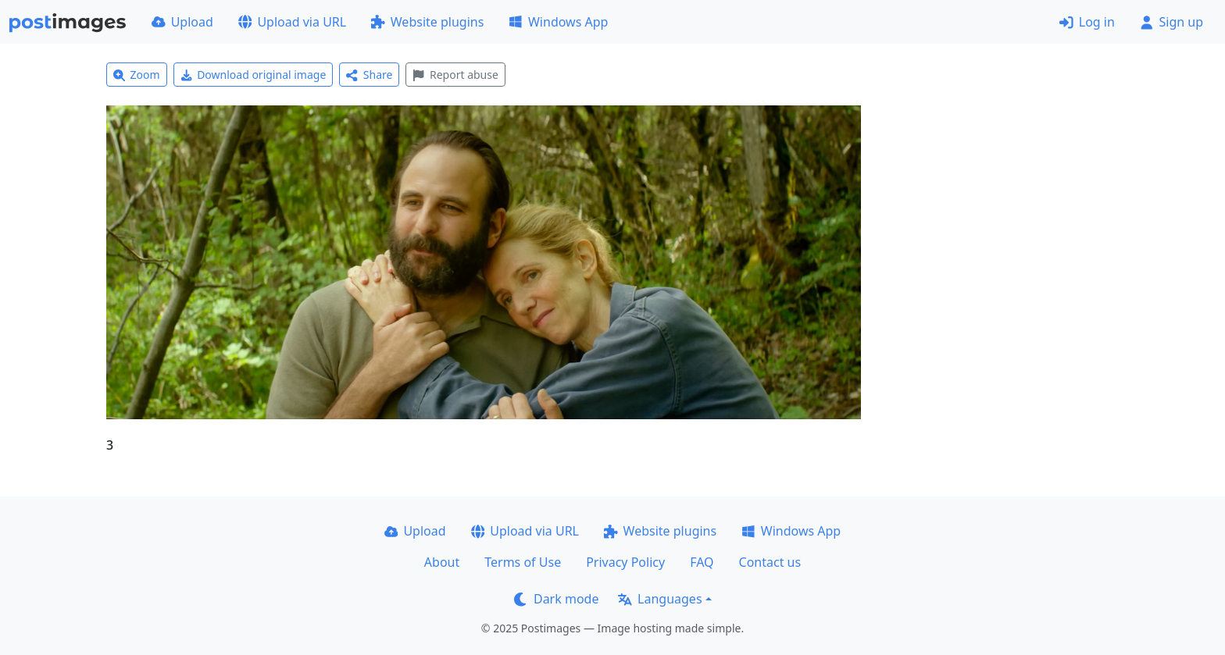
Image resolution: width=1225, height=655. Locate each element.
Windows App (558, 21)
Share (369, 74)
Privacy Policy (625, 562)
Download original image (253, 74)
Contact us (770, 562)
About (441, 562)
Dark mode (556, 598)
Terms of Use (522, 562)
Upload (182, 21)
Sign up (1171, 21)
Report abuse (455, 74)
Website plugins (427, 21)
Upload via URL (292, 21)
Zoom (136, 74)
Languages (660, 598)
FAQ (701, 562)
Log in (1087, 21)
